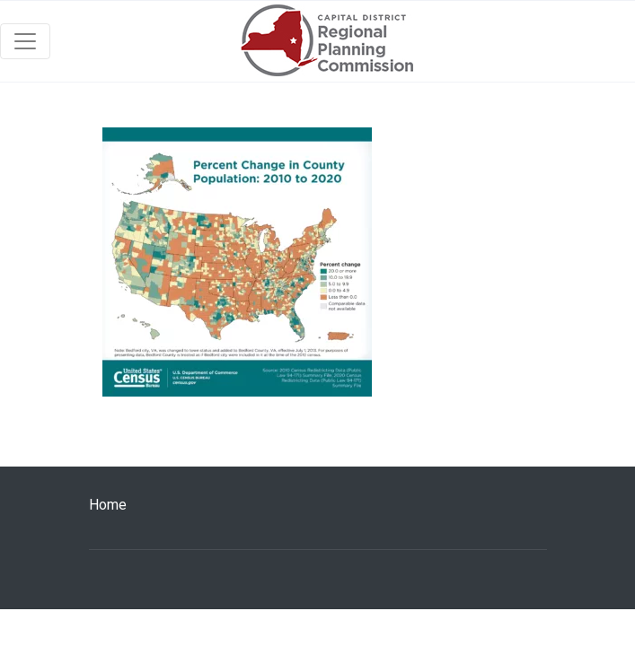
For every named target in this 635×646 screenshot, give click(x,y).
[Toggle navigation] (25, 41)
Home (108, 504)
